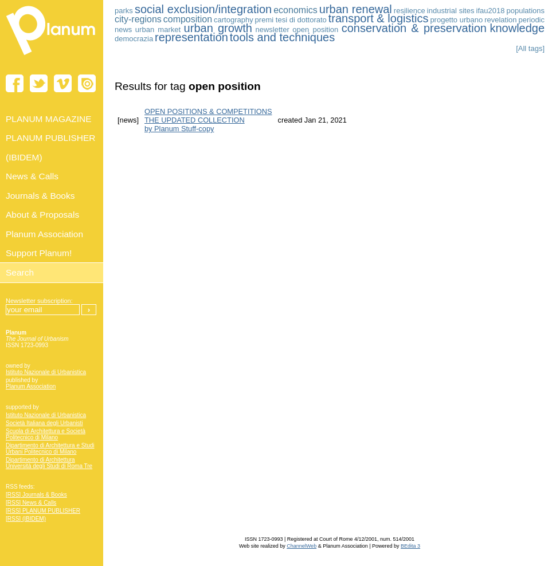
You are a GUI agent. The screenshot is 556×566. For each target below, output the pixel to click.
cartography (233, 19)
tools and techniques (282, 37)
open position (315, 29)
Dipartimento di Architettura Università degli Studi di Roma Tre (49, 463)
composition (187, 19)
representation (191, 37)
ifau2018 (490, 10)
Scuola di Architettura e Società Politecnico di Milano (45, 434)
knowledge (517, 28)
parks (124, 10)
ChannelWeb (301, 546)
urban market (158, 29)
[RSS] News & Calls (31, 503)
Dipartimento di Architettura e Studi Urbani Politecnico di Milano (50, 448)
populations (526, 10)
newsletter (272, 29)
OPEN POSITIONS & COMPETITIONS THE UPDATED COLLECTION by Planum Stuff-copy (208, 120)
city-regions (138, 19)
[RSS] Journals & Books (36, 495)
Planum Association (31, 386)
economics (295, 10)
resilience (409, 10)
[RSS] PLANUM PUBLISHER (43, 511)
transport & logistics (378, 18)
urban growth (218, 28)
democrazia (134, 38)
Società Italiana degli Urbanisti (44, 423)
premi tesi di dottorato (291, 19)
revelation (500, 19)
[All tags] (530, 48)
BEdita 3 (410, 546)
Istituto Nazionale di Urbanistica (46, 372)
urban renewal (355, 9)
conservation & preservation (414, 28)
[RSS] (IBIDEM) (26, 519)
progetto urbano (456, 19)
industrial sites (451, 10)
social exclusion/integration (203, 9)
